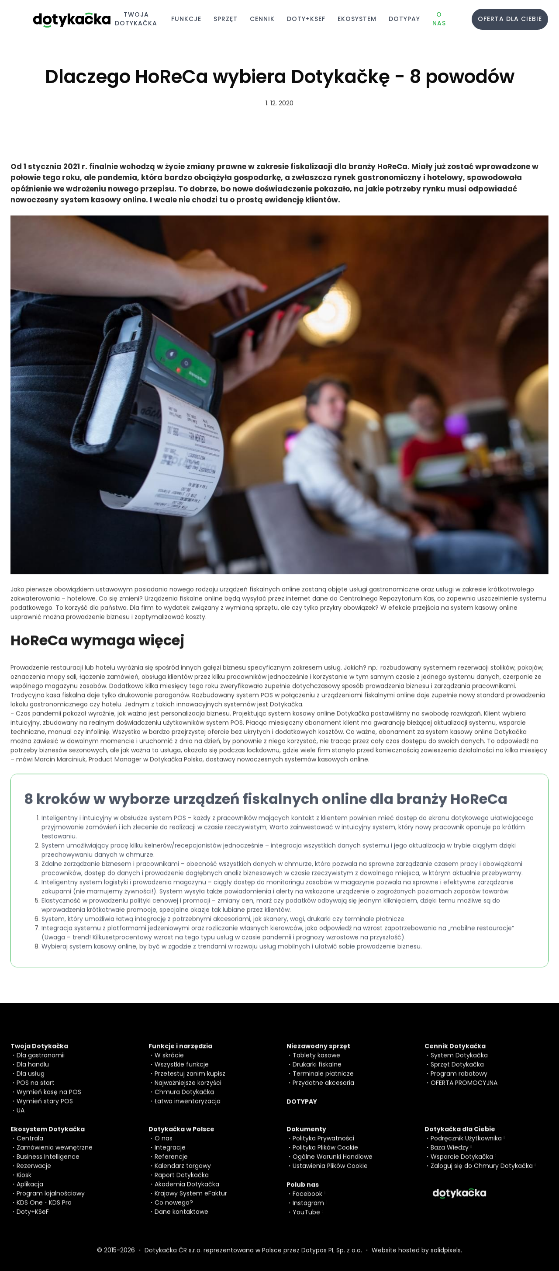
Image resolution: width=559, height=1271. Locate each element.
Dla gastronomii (41, 1061)
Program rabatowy (459, 1080)
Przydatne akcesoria (323, 1089)
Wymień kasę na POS (49, 1098)
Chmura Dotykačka (184, 1098)
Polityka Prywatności (323, 1144)
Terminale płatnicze (323, 1080)
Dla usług (31, 1080)
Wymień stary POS (45, 1107)
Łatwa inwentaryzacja (188, 1107)
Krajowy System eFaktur (191, 1199)
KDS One (30, 1209)
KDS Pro (60, 1209)
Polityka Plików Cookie (325, 1153)
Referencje (171, 1163)
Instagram (308, 1209)
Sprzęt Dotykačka (457, 1070)
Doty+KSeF (33, 1218)
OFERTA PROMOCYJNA (464, 1089)
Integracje (170, 1153)
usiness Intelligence (49, 1163)
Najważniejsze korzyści (188, 1089)
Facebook (307, 1200)
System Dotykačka (459, 1061)
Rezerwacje (34, 1172)
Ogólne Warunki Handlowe (333, 1163)
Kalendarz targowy (183, 1172)
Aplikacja (30, 1190)
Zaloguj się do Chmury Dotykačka (482, 1172)
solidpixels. (446, 1256)
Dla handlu (33, 1070)
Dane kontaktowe (181, 1218)
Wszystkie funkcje (182, 1070)
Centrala (30, 1144)
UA (20, 1116)
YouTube (306, 1218)
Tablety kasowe (316, 1061)
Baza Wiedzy (450, 1153)
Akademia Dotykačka (187, 1190)
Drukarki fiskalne (317, 1070)
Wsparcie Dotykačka (462, 1163)
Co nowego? (174, 1209)
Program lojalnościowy (51, 1199)
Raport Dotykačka (182, 1181)
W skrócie (169, 1061)
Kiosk (24, 1181)
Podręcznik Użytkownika (466, 1144)
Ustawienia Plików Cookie (330, 1172)
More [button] (429, 19)
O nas (164, 1144)
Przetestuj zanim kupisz (190, 1080)
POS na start (36, 1089)
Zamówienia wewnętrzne (55, 1153)
